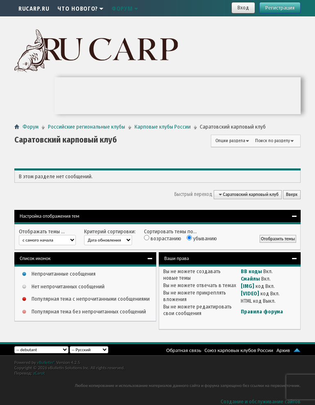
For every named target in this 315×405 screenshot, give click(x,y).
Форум (125, 8)
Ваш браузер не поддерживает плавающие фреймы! (178, 95)
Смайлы (250, 279)
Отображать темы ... (42, 231)
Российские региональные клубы (86, 127)
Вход (243, 8)
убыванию (202, 238)
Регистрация (279, 8)
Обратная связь (183, 350)
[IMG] (247, 286)
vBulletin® (46, 362)
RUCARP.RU (33, 8)
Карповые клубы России (163, 127)
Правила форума (262, 311)
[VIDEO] (250, 293)
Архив (283, 350)
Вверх (291, 194)
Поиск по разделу (272, 140)
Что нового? (80, 8)
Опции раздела (230, 140)
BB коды (251, 271)
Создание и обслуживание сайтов (261, 401)
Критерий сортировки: (110, 231)
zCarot (39, 373)
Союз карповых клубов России (239, 350)
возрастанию (162, 238)
